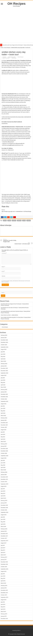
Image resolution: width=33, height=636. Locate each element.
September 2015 (4, 597)
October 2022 (4, 399)
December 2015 (4, 590)
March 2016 (3, 583)
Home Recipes (7, 47)
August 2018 (3, 514)
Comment (4, 253)
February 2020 (4, 472)
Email (3, 271)
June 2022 (3, 408)
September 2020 (4, 455)
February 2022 (4, 417)
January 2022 (3, 420)
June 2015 (3, 604)
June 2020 (3, 462)
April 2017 (3, 552)
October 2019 (4, 481)
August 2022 (3, 403)
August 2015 (3, 599)
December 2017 (4, 533)
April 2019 (3, 495)
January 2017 (3, 559)
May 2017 (3, 550)
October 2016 (4, 566)
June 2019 (3, 491)
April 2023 (3, 384)
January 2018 (3, 531)
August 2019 (3, 486)
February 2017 (4, 557)
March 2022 (3, 415)
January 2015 (3, 616)
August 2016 (3, 571)
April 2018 (3, 524)
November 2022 (4, 396)
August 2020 (3, 458)
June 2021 (3, 434)
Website (3, 276)
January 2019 (3, 502)
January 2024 (3, 366)
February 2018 (4, 528)
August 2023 (3, 375)
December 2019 (4, 476)
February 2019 (4, 500)
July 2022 (3, 406)
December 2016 (4, 561)
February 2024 (4, 363)
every (9, 220)
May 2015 (3, 606)
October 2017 (4, 538)
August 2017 (3, 543)
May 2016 (3, 578)
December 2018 (4, 505)
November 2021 (4, 425)
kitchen (14, 220)
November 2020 (4, 451)
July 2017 (3, 545)
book (5, 220)
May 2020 (3, 465)
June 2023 (3, 380)
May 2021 (3, 436)
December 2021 (4, 422)
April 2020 (3, 467)
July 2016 (3, 573)
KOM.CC (19, 630)
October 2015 (4, 595)
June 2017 (3, 547)
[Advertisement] (16, 25)
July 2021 (3, 432)
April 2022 (3, 413)
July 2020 (3, 460)
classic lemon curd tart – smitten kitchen (9, 315)
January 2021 (3, 446)
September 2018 (4, 512)
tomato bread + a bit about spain (22, 243)
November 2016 (4, 564)
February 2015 (4, 613)
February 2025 (4, 335)
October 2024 (4, 344)
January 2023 (3, 391)
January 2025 (3, 337)
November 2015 (4, 592)
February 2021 (4, 443)
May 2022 (3, 410)
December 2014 (4, 618)
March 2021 (3, 441)
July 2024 (3, 351)
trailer (28, 220)
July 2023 (3, 377)
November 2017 (4, 536)
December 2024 (4, 340)
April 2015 (3, 609)
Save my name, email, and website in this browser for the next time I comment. (16, 281)
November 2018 (4, 507)
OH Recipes (16, 3)
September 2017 (4, 540)
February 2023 (4, 389)
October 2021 (4, 427)
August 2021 (3, 429)
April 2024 (3, 358)
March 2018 (3, 526)
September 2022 (4, 401)
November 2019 (4, 479)
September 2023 (4, 373)
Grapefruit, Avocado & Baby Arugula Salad (11, 240)
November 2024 (4, 342)
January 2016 (3, 587)
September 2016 (4, 569)
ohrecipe (4, 57)
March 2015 (3, 611)
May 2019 (3, 493)
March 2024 (3, 361)
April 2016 (3, 580)
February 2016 (4, 585)
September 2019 (4, 484)
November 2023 (4, 370)
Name (3, 266)
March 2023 (3, 387)
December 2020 (4, 448)
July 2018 (3, 517)
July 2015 (3, 602)
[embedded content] (16, 84)
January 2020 (3, 474)
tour (24, 220)
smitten (19, 220)
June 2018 (3, 519)
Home (1, 47)
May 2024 (3, 356)
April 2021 (3, 439)
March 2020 (3, 469)
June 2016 (3, 576)
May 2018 (3, 521)
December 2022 (4, 394)
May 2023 (3, 382)
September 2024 (4, 347)
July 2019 (3, 488)
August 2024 (3, 349)
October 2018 (4, 510)
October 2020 (4, 453)
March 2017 (3, 554)
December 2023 (4, 368)
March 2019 (3, 498)
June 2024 (3, 354)
